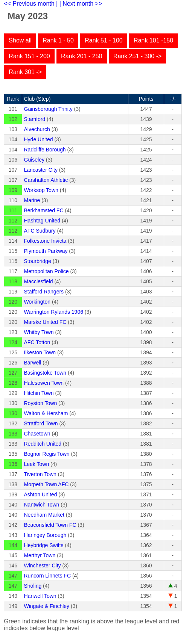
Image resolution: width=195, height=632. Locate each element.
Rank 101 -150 (153, 40)
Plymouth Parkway (46, 251)
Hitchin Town (39, 393)
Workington (37, 302)
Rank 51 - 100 (104, 40)
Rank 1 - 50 (58, 40)
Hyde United (38, 139)
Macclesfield (38, 281)
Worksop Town (41, 190)
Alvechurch (37, 129)
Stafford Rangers (44, 292)
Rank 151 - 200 (29, 56)
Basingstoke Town (45, 373)
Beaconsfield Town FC (50, 525)
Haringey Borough (45, 535)
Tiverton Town (40, 474)
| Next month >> (80, 3)
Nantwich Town (41, 505)
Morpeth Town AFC (46, 484)
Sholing (33, 586)
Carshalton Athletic (46, 180)
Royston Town (40, 403)
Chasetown (37, 434)
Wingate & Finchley (47, 606)
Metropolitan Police (46, 271)
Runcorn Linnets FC (47, 576)
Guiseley (34, 160)
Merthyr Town (40, 555)
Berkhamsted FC (44, 210)
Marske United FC (45, 322)
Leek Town (36, 464)
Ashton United (40, 494)
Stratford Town (41, 423)
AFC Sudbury (40, 231)
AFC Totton (37, 342)
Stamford (35, 119)
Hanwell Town (40, 596)
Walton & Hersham (46, 413)
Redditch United (43, 444)
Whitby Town (39, 332)
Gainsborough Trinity (48, 109)
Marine (32, 200)
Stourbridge (37, 261)
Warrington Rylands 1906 (53, 312)
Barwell (32, 363)
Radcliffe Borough (45, 150)
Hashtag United (42, 221)
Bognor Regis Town (47, 454)
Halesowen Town (44, 383)
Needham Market (44, 515)
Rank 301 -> (25, 72)
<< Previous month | (31, 3)
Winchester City (42, 565)
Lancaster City (41, 170)
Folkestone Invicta (45, 241)
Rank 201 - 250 (81, 56)
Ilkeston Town (40, 352)
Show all (20, 40)
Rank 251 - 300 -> (137, 56)
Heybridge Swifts (44, 545)
